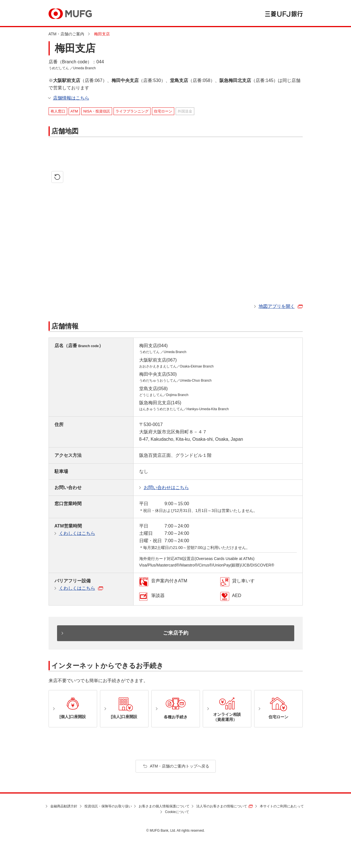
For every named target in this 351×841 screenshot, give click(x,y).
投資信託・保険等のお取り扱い (108, 806)
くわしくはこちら (77, 533)
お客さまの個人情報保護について (164, 806)
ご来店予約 (175, 633)
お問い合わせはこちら (166, 487)
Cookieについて (177, 812)
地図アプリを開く (277, 306)
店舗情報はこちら (71, 98)
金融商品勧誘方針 (63, 806)
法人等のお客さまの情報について (221, 806)
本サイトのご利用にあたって (282, 806)
